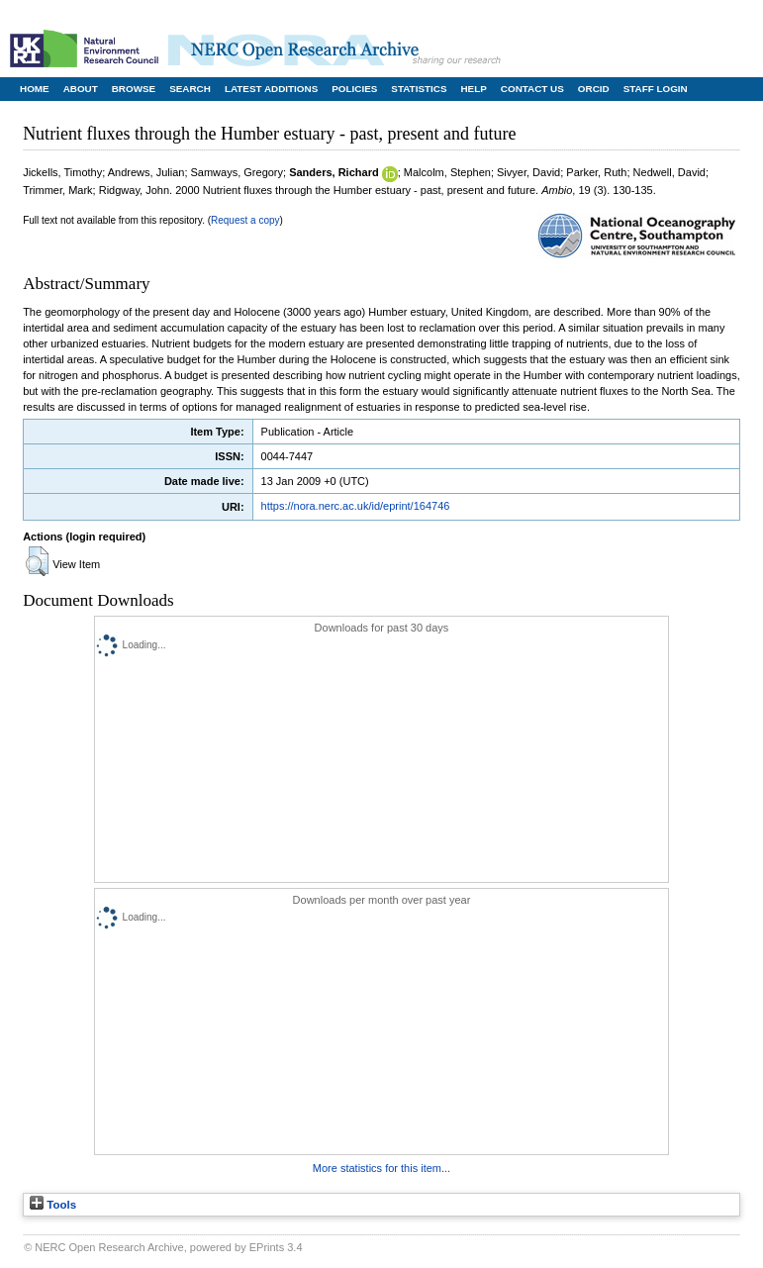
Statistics (418, 88)
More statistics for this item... (381, 1168)
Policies (354, 88)
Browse (133, 88)
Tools (53, 1205)
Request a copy (245, 220)
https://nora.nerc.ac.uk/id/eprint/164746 (355, 506)
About (80, 88)
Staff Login (655, 88)
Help (473, 88)
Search (190, 88)
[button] (37, 561)
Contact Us (532, 88)
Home (34, 88)
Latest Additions (271, 88)
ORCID (594, 88)
